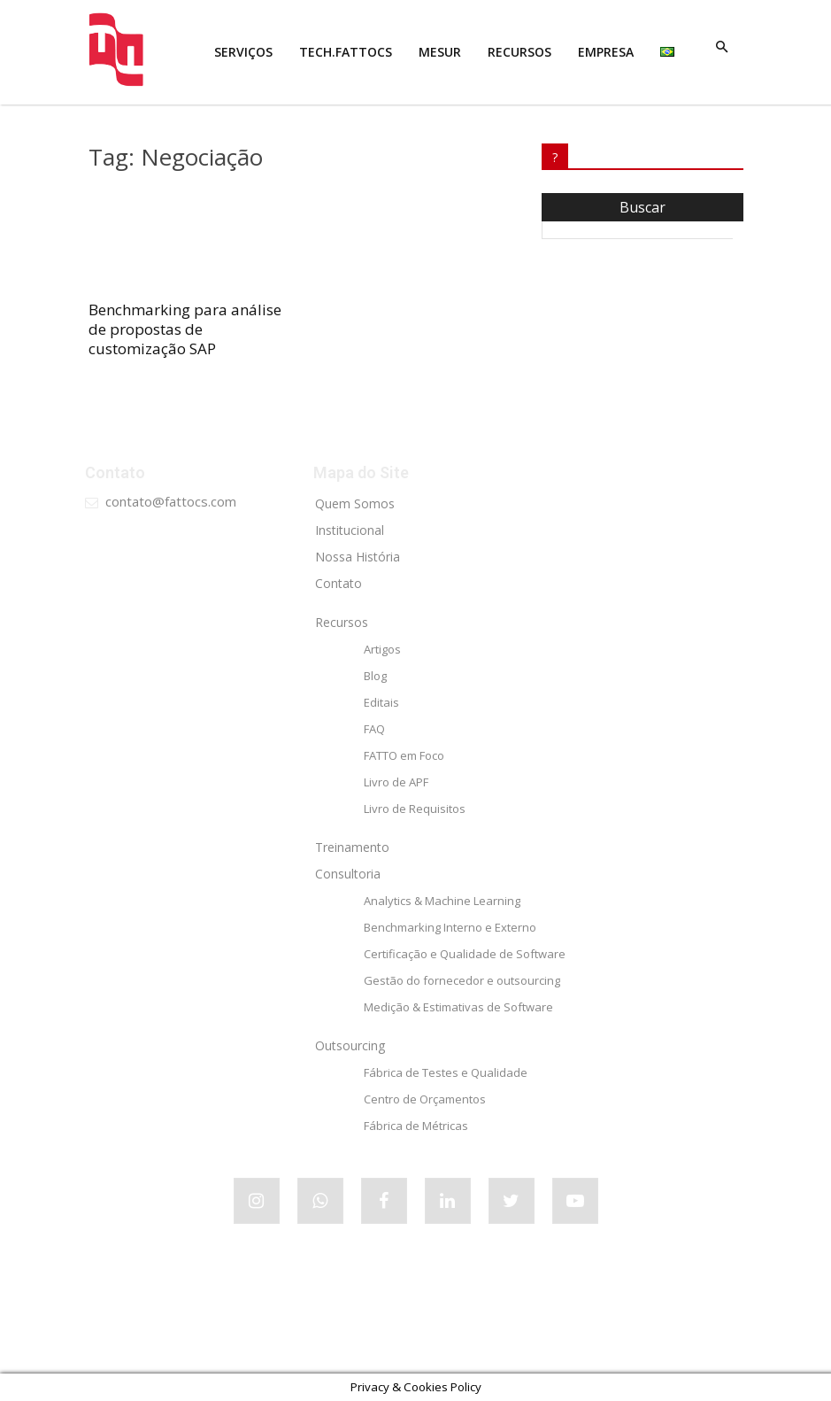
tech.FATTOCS (345, 51)
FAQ (374, 729)
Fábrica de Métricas (416, 1126)
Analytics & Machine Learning (442, 901)
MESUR (440, 51)
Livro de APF (396, 782)
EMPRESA (606, 51)
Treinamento (352, 847)
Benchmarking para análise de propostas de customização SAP (184, 329)
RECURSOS (519, 51)
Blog (375, 676)
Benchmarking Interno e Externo (450, 927)
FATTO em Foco (404, 755)
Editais (381, 702)
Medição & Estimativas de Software (458, 1007)
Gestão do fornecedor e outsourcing (462, 980)
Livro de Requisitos (415, 809)
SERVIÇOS (243, 51)
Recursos (341, 622)
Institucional (349, 530)
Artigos (382, 649)
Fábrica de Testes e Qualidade (445, 1072)
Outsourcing (350, 1045)
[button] (722, 47)
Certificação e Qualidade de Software (465, 954)
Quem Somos (355, 503)
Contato (338, 583)
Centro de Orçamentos (425, 1099)
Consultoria (348, 873)
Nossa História (357, 556)
